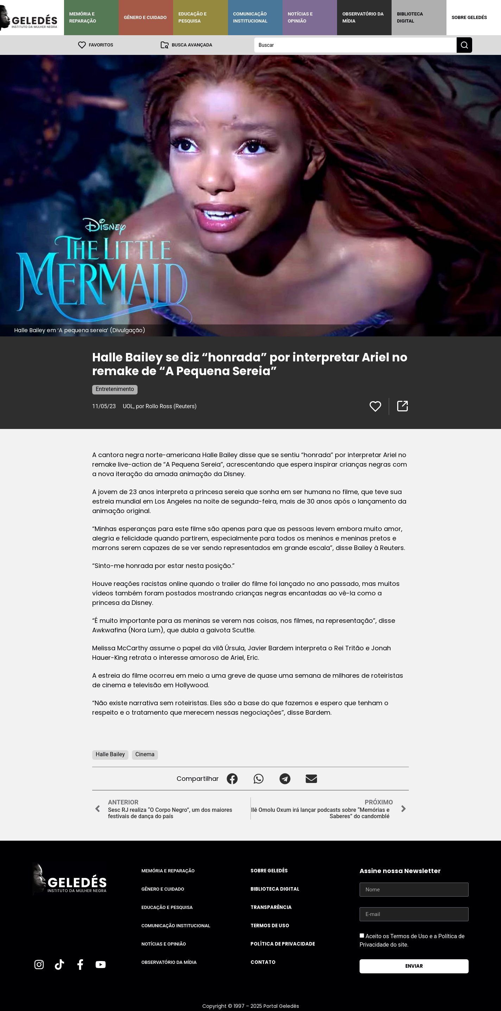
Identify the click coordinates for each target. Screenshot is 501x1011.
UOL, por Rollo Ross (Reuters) (160, 406)
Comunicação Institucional (250, 17)
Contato (262, 962)
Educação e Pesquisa (192, 17)
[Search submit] (464, 45)
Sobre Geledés (469, 17)
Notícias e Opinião (300, 17)
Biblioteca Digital (410, 17)
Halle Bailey (110, 754)
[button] (232, 778)
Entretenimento (115, 389)
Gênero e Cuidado (145, 17)
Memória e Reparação (82, 17)
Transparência (271, 907)
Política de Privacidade (282, 944)
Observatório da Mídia (362, 17)
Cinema (144, 754)
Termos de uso (269, 925)
